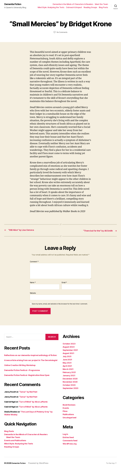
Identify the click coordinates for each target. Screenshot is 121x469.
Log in (65, 434)
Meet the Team (101, 4)
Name (33, 282)
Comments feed (70, 440)
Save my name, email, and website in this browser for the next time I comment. (60, 304)
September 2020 (70, 388)
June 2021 (67, 359)
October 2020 (69, 385)
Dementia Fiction (14, 4)
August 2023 (69, 347)
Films (65, 411)
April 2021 (67, 366)
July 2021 (67, 356)
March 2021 (68, 369)
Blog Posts (103, 7)
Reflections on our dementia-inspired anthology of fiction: (30, 355)
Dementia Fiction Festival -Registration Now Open (26, 375)
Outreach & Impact (74, 7)
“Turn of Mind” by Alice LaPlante (33, 402)
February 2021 (69, 372)
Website (33, 293)
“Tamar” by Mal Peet (28, 392)
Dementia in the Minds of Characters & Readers (73, 4)
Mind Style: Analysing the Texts (51, 7)
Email (64, 282)
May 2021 (67, 363)
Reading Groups (90, 7)
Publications (68, 414)
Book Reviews (69, 405)
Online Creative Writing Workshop (19, 365)
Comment (34, 262)
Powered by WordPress (40, 463)
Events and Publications (15, 440)
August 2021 (68, 353)
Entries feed (68, 437)
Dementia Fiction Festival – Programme (22, 370)
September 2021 (70, 350)
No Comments (62, 32)
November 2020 (70, 382)
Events (66, 408)
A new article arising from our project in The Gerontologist (30, 360)
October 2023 (69, 344)
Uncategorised (69, 417)
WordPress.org (70, 444)
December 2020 (70, 378)
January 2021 (69, 375)
